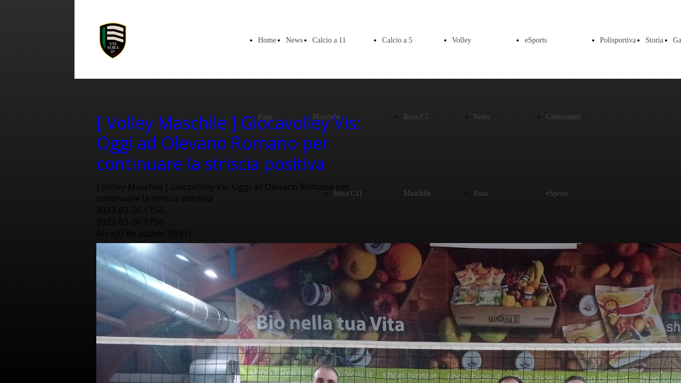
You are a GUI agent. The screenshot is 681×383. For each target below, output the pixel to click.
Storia (654, 40)
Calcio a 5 (397, 40)
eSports (536, 40)
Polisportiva (618, 40)
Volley (461, 40)
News (294, 40)
